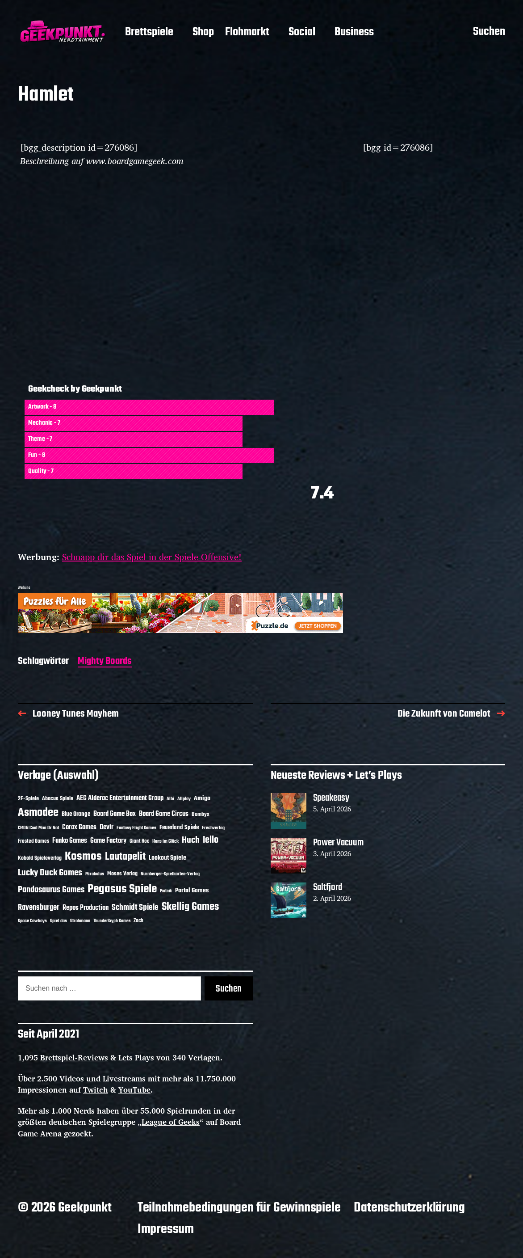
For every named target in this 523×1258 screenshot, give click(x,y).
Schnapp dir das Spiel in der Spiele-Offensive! (152, 556)
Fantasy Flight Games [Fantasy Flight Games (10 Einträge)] (136, 828)
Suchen (489, 33)
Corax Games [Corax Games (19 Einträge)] (79, 827)
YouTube (134, 1090)
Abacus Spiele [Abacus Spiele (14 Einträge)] (57, 798)
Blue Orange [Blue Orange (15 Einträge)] (76, 814)
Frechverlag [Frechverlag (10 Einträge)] (213, 828)
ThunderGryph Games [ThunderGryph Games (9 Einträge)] (111, 921)
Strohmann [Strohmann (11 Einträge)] (80, 921)
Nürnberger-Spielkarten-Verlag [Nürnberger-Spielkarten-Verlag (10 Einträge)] (170, 874)
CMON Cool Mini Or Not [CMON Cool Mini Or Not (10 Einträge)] (38, 828)
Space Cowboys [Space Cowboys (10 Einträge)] (32, 921)
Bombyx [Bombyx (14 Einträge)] (200, 814)
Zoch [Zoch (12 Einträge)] (138, 921)
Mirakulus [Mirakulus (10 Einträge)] (94, 874)
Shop (203, 32)
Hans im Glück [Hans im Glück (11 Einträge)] (165, 841)
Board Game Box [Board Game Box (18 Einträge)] (114, 814)
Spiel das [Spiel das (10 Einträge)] (58, 921)
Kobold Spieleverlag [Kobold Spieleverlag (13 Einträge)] (40, 858)
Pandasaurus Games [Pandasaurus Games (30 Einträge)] (51, 890)
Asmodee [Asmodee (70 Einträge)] (38, 813)
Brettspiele (149, 32)
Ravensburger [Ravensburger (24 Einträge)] (38, 908)
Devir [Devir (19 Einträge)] (106, 827)
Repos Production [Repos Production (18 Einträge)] (86, 908)
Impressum (166, 1229)
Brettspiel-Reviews (74, 1057)
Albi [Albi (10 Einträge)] (170, 798)
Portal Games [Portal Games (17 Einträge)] (192, 891)
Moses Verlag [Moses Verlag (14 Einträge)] (122, 873)
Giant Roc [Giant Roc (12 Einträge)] (139, 841)
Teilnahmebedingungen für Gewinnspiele (239, 1208)
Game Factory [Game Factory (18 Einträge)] (108, 841)
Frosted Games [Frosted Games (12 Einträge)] (33, 841)
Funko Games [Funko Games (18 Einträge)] (69, 841)
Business (354, 32)
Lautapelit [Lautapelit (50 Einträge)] (125, 857)
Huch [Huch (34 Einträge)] (191, 840)
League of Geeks (171, 1122)
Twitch (95, 1090)
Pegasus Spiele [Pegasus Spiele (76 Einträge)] (122, 889)
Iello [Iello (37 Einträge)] (210, 840)
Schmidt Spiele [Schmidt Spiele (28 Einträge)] (135, 907)
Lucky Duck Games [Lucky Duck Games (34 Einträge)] (50, 873)
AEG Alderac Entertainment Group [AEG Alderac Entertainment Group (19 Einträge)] (119, 798)
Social (302, 32)
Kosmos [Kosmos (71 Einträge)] (83, 857)
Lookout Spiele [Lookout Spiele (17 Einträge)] (167, 858)
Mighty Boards (105, 661)
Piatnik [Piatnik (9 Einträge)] (166, 891)
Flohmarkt (247, 32)
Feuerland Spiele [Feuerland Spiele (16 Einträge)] (179, 827)
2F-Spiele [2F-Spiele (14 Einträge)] (28, 798)
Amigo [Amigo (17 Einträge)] (202, 799)
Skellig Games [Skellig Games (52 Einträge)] (190, 907)
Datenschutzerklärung (409, 1208)
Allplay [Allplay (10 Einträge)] (184, 798)
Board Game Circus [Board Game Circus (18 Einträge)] (163, 814)
